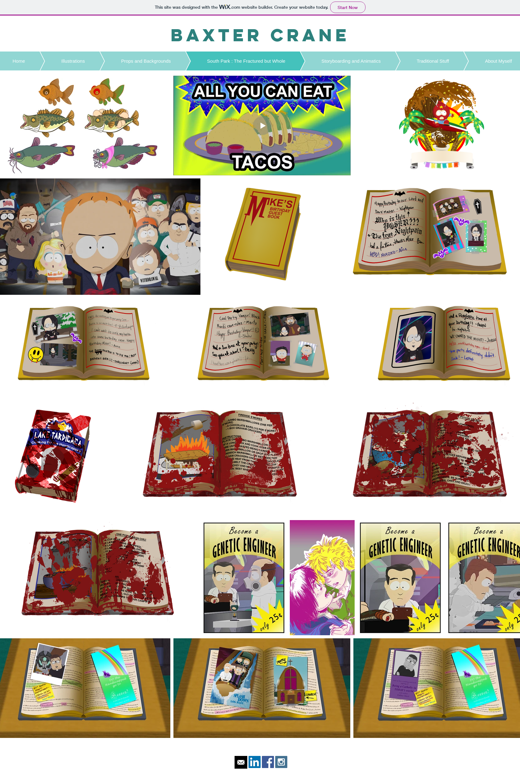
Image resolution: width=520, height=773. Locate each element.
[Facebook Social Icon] (268, 762)
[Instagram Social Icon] (281, 762)
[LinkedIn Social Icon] (255, 762)
